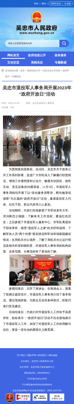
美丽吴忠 (37, 62)
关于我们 (21, 355)
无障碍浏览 (55, 3)
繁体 (44, 3)
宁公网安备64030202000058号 (37, 384)
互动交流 (13, 62)
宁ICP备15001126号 (37, 379)
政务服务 (61, 55)
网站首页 (13, 55)
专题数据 (61, 62)
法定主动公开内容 (51, 70)
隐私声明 (31, 355)
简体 (36, 3)
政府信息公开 (37, 55)
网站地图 (53, 355)
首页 (22, 70)
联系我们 (42, 355)
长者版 (67, 3)
